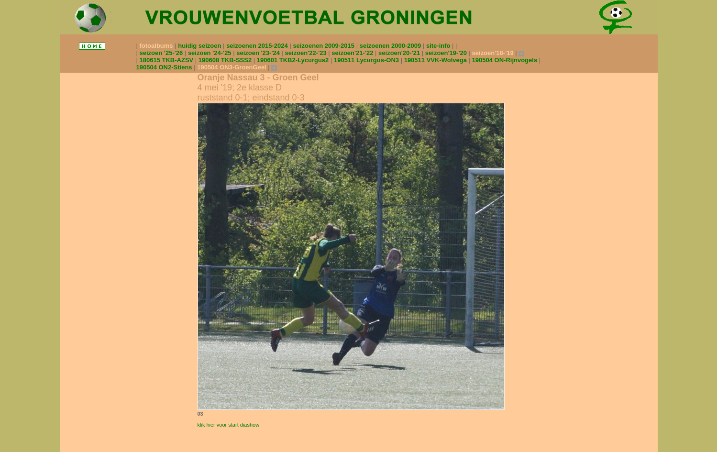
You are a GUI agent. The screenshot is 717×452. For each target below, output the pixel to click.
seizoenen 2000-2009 (391, 45)
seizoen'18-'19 (494, 52)
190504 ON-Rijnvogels (505, 60)
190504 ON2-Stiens (165, 67)
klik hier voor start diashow (229, 425)
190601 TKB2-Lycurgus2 (294, 60)
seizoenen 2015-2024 (257, 45)
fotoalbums (157, 45)
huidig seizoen (200, 45)
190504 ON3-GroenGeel (232, 67)
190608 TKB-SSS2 (226, 60)
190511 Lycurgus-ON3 (367, 60)
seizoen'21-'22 (353, 52)
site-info (439, 45)
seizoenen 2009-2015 (324, 45)
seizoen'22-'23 (307, 52)
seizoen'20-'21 (400, 52)
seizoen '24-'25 (210, 52)
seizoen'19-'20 (447, 52)
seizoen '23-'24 (258, 52)
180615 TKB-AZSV (167, 60)
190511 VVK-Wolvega (436, 60)
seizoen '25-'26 (162, 52)
